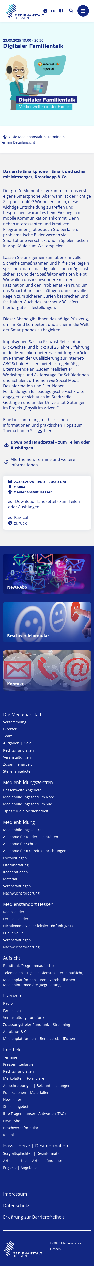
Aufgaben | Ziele (17, 743)
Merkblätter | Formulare (23, 1078)
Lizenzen (12, 996)
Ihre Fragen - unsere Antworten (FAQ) (34, 1113)
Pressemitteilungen (19, 1064)
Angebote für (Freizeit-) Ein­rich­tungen (34, 850)
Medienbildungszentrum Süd (27, 804)
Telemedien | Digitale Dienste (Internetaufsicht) (43, 972)
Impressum (15, 1194)
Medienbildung (19, 822)
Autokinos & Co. (16, 1031)
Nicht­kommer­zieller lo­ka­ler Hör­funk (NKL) (38, 925)
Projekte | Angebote (20, 1167)
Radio (8, 1003)
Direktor (10, 729)
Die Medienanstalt (22, 714)
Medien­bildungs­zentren (28, 782)
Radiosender (13, 911)
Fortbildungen (15, 857)
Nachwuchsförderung (21, 893)
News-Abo (11, 1120)
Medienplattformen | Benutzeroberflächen (39, 1038)
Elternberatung (16, 865)
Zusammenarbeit (17, 764)
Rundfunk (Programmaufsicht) (28, 965)
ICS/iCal (21, 517)
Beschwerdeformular (20, 1127)
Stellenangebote (16, 771)
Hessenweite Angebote (22, 790)
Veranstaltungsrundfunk (23, 1017)
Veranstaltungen (17, 757)
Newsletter (12, 1099)
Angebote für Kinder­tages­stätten (30, 836)
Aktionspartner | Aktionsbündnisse (32, 1160)
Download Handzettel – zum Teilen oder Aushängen (50, 445)
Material (10, 879)
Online (19, 487)
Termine (10, 1057)
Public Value (13, 932)
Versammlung (14, 722)
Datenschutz (16, 1205)
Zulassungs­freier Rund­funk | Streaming (36, 1024)
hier (48, 430)
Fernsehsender (15, 918)
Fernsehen (12, 1010)
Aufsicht (11, 958)
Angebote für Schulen (21, 843)
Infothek (11, 1050)
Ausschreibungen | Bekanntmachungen (36, 1085)
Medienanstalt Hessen (33, 492)
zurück (20, 523)
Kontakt (9, 1134)
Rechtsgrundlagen (18, 750)
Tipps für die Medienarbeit (25, 811)
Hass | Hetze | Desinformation (35, 1146)
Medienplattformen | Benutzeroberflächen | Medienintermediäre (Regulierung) (40, 982)
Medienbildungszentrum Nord (28, 797)
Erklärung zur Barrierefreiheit (33, 1217)
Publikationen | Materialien (26, 1092)
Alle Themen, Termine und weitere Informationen (43, 462)
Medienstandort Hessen (28, 904)
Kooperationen (15, 872)
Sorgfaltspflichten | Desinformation (33, 1153)
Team (7, 736)
